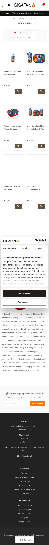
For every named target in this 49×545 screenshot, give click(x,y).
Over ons (24, 473)
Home (14, 19)
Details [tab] (25, 248)
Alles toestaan (24, 293)
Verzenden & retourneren (24, 489)
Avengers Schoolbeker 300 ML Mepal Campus (35, 189)
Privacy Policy (24, 481)
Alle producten (24, 521)
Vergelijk (24, 517)
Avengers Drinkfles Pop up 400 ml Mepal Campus (12, 74)
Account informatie (24, 505)
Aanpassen (24, 302)
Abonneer (37, 403)
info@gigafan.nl (25, 456)
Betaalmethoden (24, 485)
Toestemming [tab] (9, 248)
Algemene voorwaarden (24, 477)
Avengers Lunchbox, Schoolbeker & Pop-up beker (36, 129)
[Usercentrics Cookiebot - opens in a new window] (35, 241)
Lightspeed (40, 535)
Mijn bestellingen (24, 509)
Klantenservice (25, 493)
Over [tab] (40, 248)
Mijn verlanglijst (24, 513)
